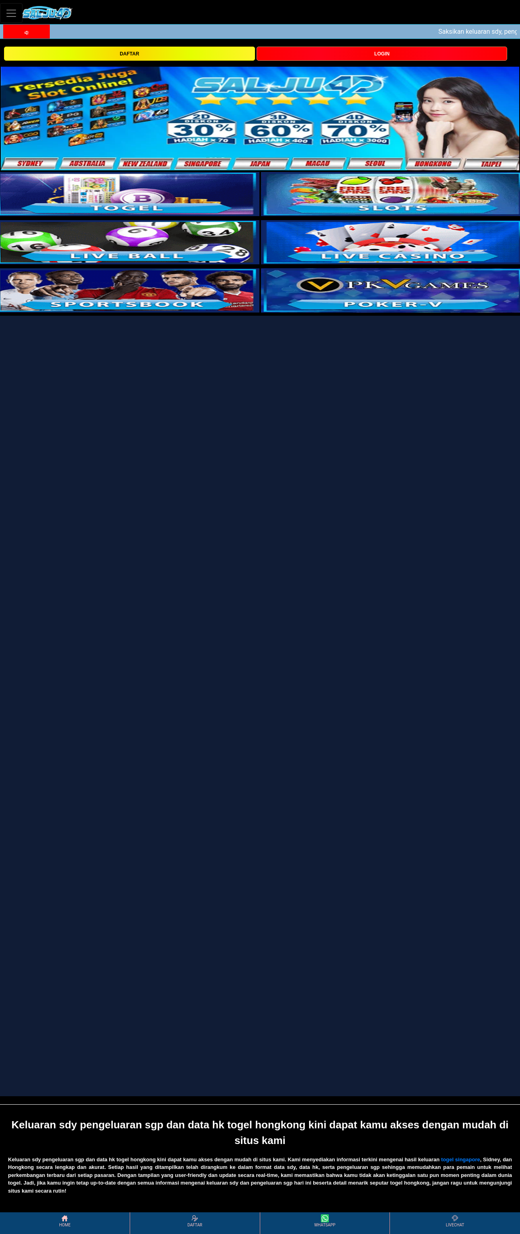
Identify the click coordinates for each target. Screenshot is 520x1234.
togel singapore (460, 1159)
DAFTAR (129, 54)
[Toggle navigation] (11, 13)
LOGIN (381, 54)
